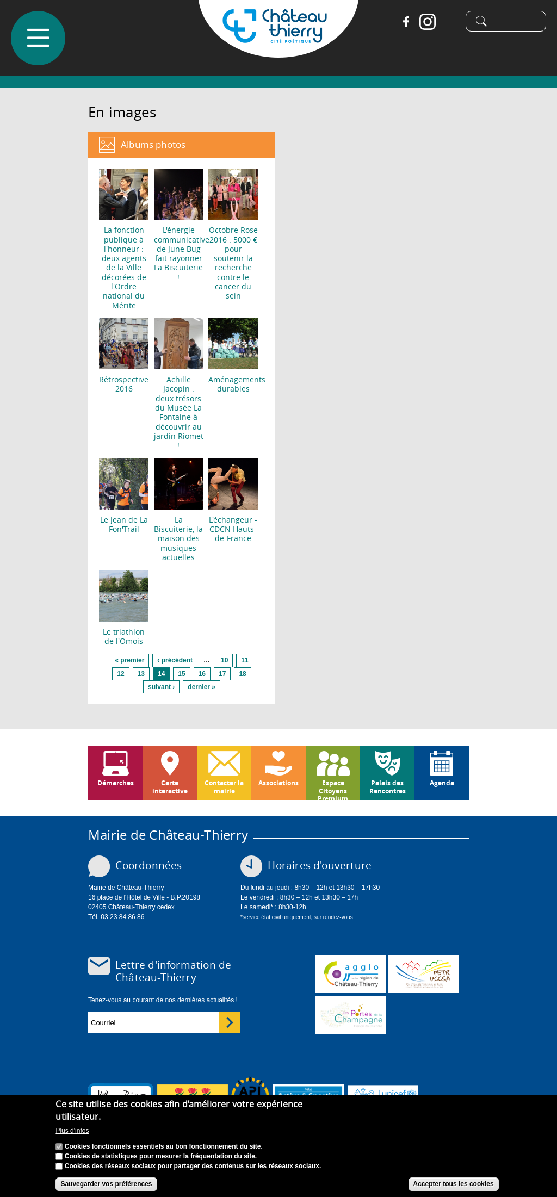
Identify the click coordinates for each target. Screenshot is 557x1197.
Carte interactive (170, 786)
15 (181, 674)
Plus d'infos (72, 1133)
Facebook (401, 22)
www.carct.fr (350, 974)
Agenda (442, 782)
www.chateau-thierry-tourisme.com (350, 1015)
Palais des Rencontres (387, 786)
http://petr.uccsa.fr (423, 974)
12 (120, 674)
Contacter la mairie (224, 786)
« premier (129, 660)
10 (224, 660)
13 (141, 674)
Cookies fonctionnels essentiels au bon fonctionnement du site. (164, 1149)
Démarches (115, 782)
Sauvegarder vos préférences (106, 1186)
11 (244, 660)
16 (202, 674)
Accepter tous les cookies (453, 1186)
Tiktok (444, 22)
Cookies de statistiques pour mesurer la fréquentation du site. (161, 1159)
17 (222, 674)
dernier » (201, 687)
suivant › (161, 687)
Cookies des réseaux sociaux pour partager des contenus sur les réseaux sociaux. (193, 1169)
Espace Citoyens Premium (333, 789)
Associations (278, 782)
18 (242, 674)
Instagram (423, 22)
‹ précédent (175, 660)
